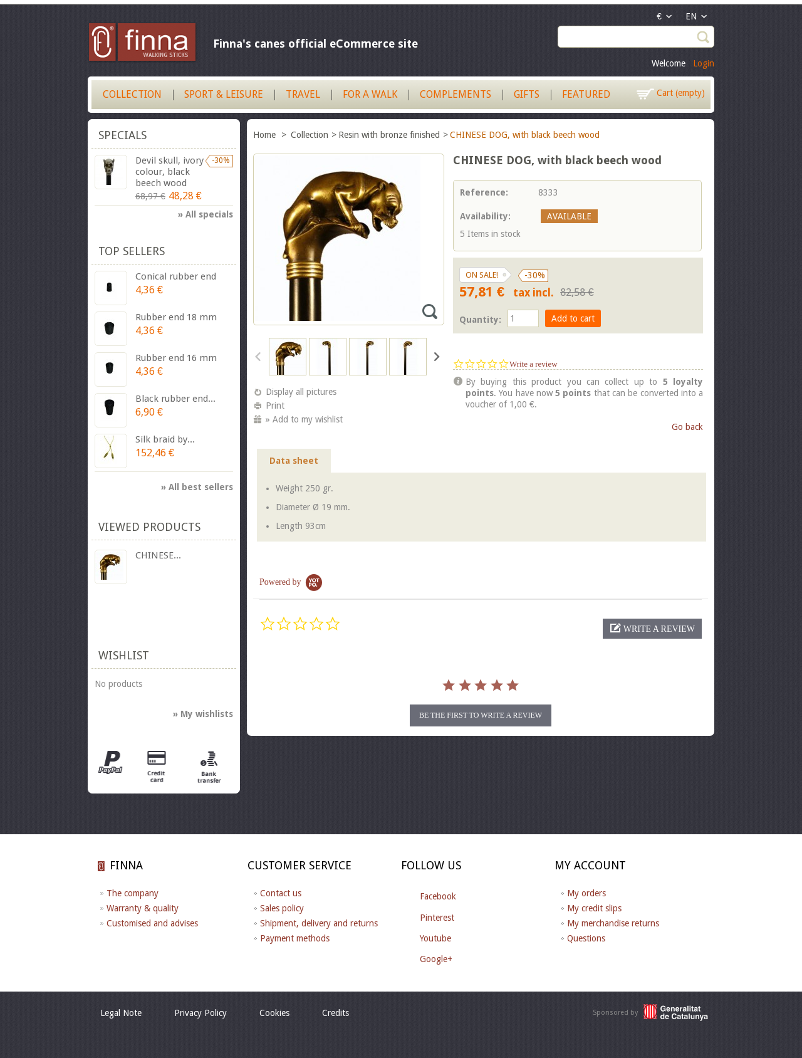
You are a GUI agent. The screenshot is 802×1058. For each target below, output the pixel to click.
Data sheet (293, 461)
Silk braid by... (165, 439)
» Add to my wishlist (304, 419)
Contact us (280, 893)
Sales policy (282, 908)
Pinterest (437, 918)
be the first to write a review (480, 715)
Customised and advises (152, 923)
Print (275, 406)
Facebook (438, 896)
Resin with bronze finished (389, 135)
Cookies (274, 1013)
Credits (335, 1013)
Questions (586, 938)
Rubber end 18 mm (176, 317)
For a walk (370, 94)
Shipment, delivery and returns (319, 923)
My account (590, 865)
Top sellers (131, 251)
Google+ (436, 959)
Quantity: (480, 320)
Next (435, 356)
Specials (122, 135)
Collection (132, 94)
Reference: (484, 192)
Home (265, 135)
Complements (455, 94)
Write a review (533, 364)
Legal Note (121, 1013)
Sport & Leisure (223, 94)
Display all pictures (301, 392)
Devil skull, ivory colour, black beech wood (169, 172)
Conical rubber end (175, 276)
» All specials (205, 214)
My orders (586, 893)
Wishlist (123, 655)
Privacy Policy (200, 1013)
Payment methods (295, 938)
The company (133, 893)
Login (703, 63)
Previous (258, 356)
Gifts (526, 94)
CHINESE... (158, 555)
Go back (687, 427)
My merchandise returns (613, 923)
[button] (652, 629)
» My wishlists (203, 714)
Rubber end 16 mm (176, 358)
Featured (586, 94)
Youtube (435, 938)
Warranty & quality (143, 908)
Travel (303, 94)
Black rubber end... (175, 398)
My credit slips (594, 908)
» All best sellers (197, 487)
